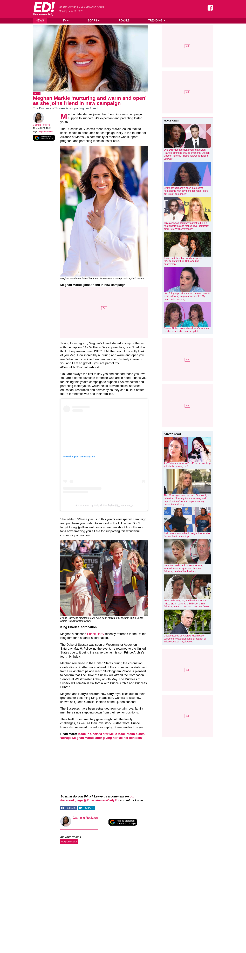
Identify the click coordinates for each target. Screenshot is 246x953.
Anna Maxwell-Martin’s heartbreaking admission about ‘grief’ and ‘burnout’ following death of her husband (183, 568)
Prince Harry (95, 634)
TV (66, 20)
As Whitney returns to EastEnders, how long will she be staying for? (187, 465)
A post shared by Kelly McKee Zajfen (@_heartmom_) (104, 506)
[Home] (44, 9)
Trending (156, 20)
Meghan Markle (45, 132)
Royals (124, 20)
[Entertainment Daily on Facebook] (210, 8)
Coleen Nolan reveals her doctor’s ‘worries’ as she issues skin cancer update (186, 330)
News (40, 20)
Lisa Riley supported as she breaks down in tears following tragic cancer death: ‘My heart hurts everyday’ (187, 296)
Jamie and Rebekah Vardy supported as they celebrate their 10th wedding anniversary (185, 261)
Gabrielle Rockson (41, 125)
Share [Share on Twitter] (89, 808)
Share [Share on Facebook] (72, 808)
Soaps (94, 20)
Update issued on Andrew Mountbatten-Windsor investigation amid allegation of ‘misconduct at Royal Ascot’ (185, 638)
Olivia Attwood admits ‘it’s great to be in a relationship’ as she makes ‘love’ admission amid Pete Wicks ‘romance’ (186, 226)
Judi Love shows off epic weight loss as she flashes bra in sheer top (187, 535)
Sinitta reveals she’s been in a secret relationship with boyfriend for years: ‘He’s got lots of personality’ (186, 191)
